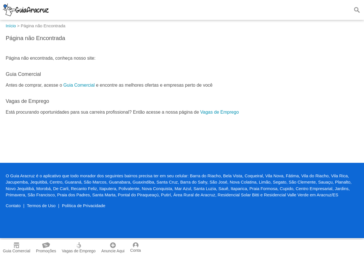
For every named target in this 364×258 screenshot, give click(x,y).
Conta (135, 247)
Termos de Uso (41, 205)
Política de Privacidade (84, 205)
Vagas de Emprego (219, 112)
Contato (13, 205)
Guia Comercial (79, 85)
